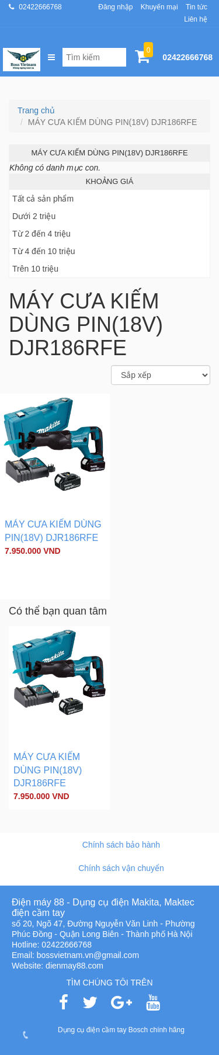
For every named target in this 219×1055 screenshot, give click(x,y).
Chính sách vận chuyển (121, 868)
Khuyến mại (159, 7)
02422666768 (40, 7)
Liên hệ (195, 19)
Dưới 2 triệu (33, 216)
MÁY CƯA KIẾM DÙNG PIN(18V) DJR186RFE (47, 770)
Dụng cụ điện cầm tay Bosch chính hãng (121, 1030)
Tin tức (196, 7)
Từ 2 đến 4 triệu (41, 233)
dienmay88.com (74, 965)
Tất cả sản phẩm (43, 198)
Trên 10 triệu (35, 268)
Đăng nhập (115, 7)
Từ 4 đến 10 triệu (43, 251)
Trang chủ (36, 110)
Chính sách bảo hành (121, 844)
